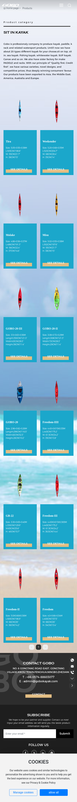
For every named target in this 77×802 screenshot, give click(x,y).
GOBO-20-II (50, 328)
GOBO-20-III (14, 328)
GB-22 (9, 515)
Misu (46, 235)
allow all (54, 792)
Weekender (49, 141)
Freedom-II (13, 609)
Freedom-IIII (50, 422)
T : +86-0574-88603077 (38, 677)
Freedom (48, 609)
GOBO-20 (12, 422)
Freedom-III (50, 515)
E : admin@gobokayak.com (38, 681)
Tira (8, 141)
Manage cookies (23, 792)
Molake (10, 235)
